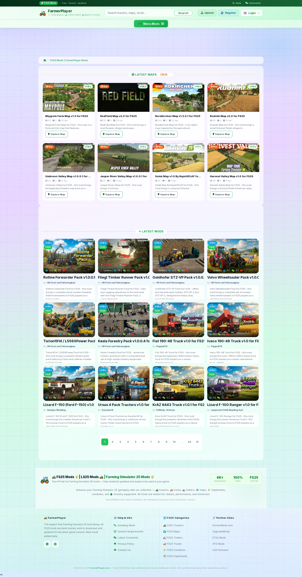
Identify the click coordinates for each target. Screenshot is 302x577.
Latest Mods (151, 231)
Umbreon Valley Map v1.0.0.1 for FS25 (68, 176)
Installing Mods (124, 525)
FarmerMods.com (222, 525)
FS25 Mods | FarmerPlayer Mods (69, 60)
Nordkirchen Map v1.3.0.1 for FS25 (177, 116)
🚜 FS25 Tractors (173, 525)
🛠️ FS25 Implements (175, 556)
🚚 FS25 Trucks (172, 543)
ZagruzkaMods (221, 531)
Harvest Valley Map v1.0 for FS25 (231, 176)
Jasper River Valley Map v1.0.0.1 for (123, 176)
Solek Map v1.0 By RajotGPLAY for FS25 (178, 176)
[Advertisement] (150, 42)
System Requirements (128, 531)
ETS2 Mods (219, 537)
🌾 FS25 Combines (174, 550)
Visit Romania (220, 550)
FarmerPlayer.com (100, 568)
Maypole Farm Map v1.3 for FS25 (66, 116)
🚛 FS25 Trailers (173, 537)
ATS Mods (218, 543)
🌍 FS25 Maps (171, 531)
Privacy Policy (124, 543)
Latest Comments (126, 537)
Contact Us (122, 550)
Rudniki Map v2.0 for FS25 (227, 116)
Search (183, 13)
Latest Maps (151, 74)
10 (174, 441)
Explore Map (56, 134)
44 (189, 441)
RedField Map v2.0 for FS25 (118, 116)
